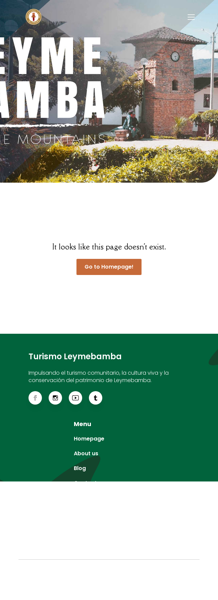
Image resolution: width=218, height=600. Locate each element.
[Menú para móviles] (191, 17)
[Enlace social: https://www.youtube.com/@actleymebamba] (79, 398)
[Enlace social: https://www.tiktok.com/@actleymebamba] (99, 398)
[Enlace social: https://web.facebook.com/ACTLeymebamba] (39, 398)
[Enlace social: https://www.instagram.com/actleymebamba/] (59, 398)
